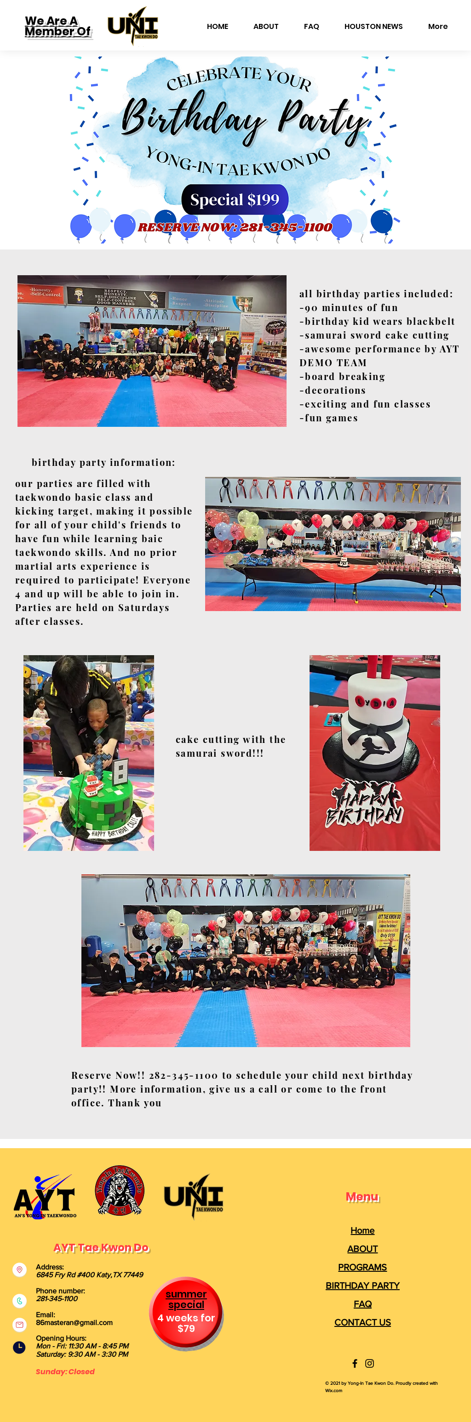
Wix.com (333, 1390)
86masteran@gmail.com (74, 1322)
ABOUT (362, 1249)
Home (362, 1230)
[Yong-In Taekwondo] (355, 1363)
